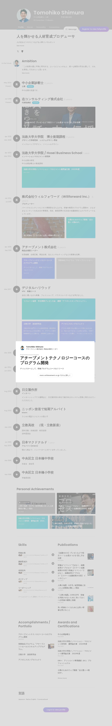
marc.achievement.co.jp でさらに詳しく (55, 375)
